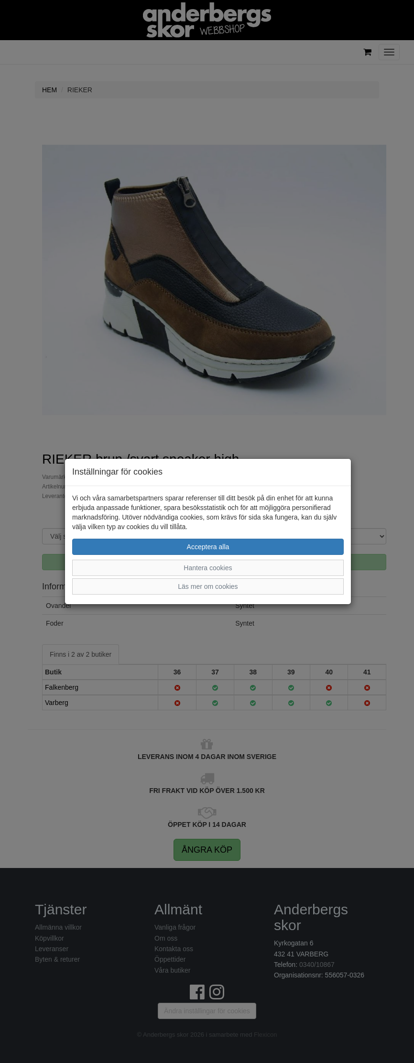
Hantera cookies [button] (208, 568)
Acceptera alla (208, 547)
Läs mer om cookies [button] (208, 586)
